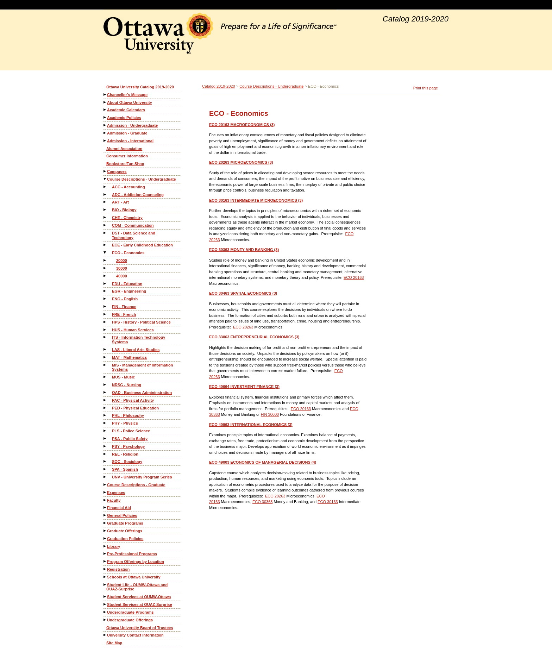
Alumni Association (124, 148)
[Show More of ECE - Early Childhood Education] (105, 244)
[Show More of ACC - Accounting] (105, 186)
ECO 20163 (354, 277)
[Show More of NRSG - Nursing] (105, 384)
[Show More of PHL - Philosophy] (105, 415)
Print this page (425, 88)
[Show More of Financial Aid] (105, 507)
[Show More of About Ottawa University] (105, 102)
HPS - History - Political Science (141, 322)
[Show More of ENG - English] (105, 298)
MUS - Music (123, 377)
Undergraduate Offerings (130, 620)
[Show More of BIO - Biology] (105, 209)
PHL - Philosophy (128, 415)
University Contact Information (135, 635)
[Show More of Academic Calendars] (105, 109)
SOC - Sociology (127, 461)
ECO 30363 (262, 502)
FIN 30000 (270, 414)
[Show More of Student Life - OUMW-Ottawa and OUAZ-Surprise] (105, 584)
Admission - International (130, 141)
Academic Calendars (126, 110)
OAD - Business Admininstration (142, 392)
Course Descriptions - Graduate (136, 485)
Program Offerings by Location (135, 561)
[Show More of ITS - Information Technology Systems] (105, 337)
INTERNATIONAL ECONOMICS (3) (251, 424)
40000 (121, 276)
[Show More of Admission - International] (105, 140)
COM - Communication (133, 225)
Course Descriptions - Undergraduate (141, 179)
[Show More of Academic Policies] (105, 117)
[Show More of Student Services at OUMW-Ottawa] (105, 596)
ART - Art (120, 202)
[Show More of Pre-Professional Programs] (105, 553)
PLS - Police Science (131, 431)
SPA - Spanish (125, 469)
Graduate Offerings (124, 531)
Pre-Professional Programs (132, 554)
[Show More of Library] (105, 546)
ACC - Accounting (128, 187)
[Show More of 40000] (105, 275)
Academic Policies (124, 117)
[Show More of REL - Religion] (105, 454)
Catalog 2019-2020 (218, 86)
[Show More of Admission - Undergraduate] (105, 125)
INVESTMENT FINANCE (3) (244, 386)
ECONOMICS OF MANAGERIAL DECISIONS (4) (262, 462)
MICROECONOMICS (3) (241, 162)
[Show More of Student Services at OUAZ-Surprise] (105, 604)
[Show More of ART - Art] (105, 201)
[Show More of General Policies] (105, 515)
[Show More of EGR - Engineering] (105, 291)
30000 (121, 268)
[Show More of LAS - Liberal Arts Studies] (105, 349)
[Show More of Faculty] (105, 500)
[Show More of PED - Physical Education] (105, 407)
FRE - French (124, 314)
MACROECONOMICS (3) (242, 125)
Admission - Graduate (127, 133)
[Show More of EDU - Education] (105, 283)
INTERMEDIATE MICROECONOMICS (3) (256, 200)
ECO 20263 (243, 327)
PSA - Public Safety (130, 439)
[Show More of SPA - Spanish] (105, 469)
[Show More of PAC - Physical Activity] (105, 400)
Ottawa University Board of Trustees (139, 628)
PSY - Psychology (128, 446)
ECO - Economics (128, 253)
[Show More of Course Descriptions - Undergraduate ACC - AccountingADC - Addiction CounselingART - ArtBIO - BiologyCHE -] (105, 179)
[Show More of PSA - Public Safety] (105, 438)
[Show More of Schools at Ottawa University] (105, 576)
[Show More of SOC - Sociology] (105, 461)
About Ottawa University (129, 102)
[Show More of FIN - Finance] (105, 306)
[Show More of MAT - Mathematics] (105, 357)
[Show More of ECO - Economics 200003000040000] (105, 252)
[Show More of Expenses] (105, 492)
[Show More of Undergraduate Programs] (105, 612)
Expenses (116, 492)
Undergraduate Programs (130, 612)
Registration (118, 569)
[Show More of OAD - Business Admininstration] (105, 392)
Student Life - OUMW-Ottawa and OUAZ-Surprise (137, 587)
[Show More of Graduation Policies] (105, 538)
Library (113, 546)
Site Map (114, 643)
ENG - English (125, 299)
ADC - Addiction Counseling (138, 195)
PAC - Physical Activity (133, 400)
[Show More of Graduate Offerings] (105, 530)
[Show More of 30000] (105, 268)
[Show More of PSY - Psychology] (105, 446)
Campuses (117, 171)
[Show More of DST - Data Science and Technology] (105, 232)
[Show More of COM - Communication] (105, 225)
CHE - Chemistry (127, 217)
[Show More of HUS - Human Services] (105, 329)
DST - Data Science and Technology (133, 235)
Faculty (114, 500)
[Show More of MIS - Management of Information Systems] (105, 364)
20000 (121, 260)
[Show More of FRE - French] (105, 314)
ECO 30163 (328, 502)
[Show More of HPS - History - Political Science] (105, 322)
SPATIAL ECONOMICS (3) (243, 293)
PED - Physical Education (135, 408)
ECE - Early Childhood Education (142, 245)
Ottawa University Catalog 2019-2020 (140, 87)
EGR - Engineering (129, 291)
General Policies (122, 515)
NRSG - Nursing (126, 385)
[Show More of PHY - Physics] (105, 423)
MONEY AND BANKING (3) (244, 249)
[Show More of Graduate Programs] (105, 523)
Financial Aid (119, 508)
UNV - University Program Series (142, 477)
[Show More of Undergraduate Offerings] (105, 619)
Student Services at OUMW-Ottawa (139, 597)
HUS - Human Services (133, 330)
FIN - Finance (124, 307)
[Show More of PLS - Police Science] (105, 430)
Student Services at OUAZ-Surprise (139, 604)
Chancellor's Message (127, 95)
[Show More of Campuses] (105, 171)
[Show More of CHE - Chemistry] (105, 217)
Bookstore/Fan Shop (125, 164)
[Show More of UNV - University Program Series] (105, 476)
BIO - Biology (124, 210)
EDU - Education (127, 284)
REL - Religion (125, 454)
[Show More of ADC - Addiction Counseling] (105, 194)
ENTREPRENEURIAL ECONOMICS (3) (254, 337)
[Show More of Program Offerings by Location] (105, 561)
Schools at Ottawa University (134, 577)
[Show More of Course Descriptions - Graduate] (105, 484)
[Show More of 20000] (105, 260)
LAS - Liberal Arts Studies (135, 349)
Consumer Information (127, 156)
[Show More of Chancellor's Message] (105, 94)
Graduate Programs (125, 523)
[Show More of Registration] (105, 569)
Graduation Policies (125, 539)
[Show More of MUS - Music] (105, 376)
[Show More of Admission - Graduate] (105, 132)
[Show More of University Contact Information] (105, 635)
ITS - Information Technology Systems (138, 339)
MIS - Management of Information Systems (142, 367)
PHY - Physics (125, 423)
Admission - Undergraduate (132, 125)
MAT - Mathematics (129, 357)
